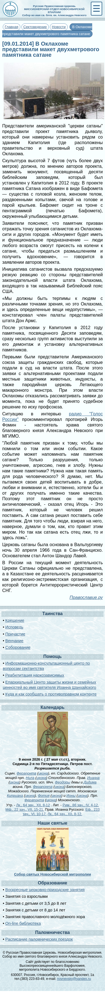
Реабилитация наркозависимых (34, 675)
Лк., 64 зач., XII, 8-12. (65, 814)
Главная (11, 27)
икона (43, 773)
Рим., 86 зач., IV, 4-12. (81, 805)
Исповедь (14, 627)
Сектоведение (35, 27)
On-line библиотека (23, 923)
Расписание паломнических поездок (39, 939)
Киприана (15, 795)
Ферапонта (26, 773)
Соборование (17, 647)
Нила (30, 778)
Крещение (14, 620)
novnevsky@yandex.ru (74, 979)
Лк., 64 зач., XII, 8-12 (33, 805)
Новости (59, 27)
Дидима (90, 782)
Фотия (44, 795)
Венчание (14, 640)
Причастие (15, 634)
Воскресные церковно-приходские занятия (45, 889)
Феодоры (62, 782)
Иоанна (93, 778)
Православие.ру (86, 597)
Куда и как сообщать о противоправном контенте (51, 694)
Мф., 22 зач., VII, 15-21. (24, 809)
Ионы (71, 795)
